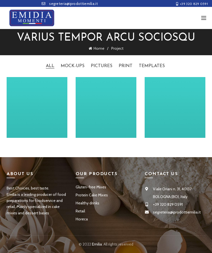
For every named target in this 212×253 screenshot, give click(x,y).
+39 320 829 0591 (192, 4)
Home (99, 48)
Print (125, 66)
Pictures (101, 66)
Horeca (82, 219)
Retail (80, 211)
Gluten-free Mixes (91, 187)
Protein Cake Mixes (92, 195)
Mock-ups (72, 66)
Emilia (97, 244)
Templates (152, 66)
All (50, 66)
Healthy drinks (87, 203)
